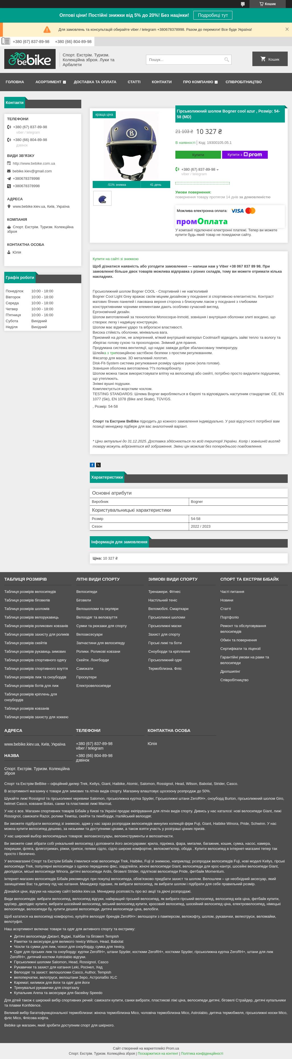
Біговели (83, 600)
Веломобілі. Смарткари (168, 609)
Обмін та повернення (238, 640)
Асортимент (48, 82)
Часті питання (232, 591)
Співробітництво (244, 82)
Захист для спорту (164, 634)
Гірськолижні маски (164, 626)
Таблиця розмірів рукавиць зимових (35, 651)
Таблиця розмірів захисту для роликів (36, 634)
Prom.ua (172, 1048)
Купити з (245, 154)
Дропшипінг (230, 671)
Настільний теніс (162, 600)
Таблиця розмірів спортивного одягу (35, 660)
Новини (226, 600)
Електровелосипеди (93, 685)
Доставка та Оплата (95, 82)
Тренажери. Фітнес (164, 591)
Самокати (84, 668)
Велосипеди (86, 591)
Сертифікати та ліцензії (240, 648)
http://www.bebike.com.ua (34, 163)
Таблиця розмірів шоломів (26, 609)
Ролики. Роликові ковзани (98, 651)
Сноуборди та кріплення (169, 651)
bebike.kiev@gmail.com (32, 171)
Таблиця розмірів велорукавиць (31, 617)
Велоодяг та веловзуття (96, 617)
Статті (134, 82)
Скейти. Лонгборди (92, 660)
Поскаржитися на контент (158, 1054)
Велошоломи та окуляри (97, 609)
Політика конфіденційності (202, 1054)
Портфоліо (229, 617)
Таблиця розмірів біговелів (27, 600)
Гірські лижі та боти (165, 643)
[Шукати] (227, 60)
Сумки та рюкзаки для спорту (101, 626)
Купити (198, 155)
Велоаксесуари (89, 634)
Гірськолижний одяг (165, 660)
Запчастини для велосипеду (100, 643)
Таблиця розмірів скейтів (25, 643)
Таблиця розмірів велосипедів (30, 591)
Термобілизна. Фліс (165, 668)
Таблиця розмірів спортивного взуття (36, 668)
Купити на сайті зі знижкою (116, 259)
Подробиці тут (213, 15)
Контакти (162, 82)
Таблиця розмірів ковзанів (26, 708)
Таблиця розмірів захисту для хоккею (36, 717)
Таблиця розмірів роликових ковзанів (36, 626)
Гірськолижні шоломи (166, 617)
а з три (110, 353)
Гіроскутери (86, 677)
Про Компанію (198, 82)
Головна (15, 82)
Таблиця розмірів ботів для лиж (31, 685)
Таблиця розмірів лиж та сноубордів (35, 677)
